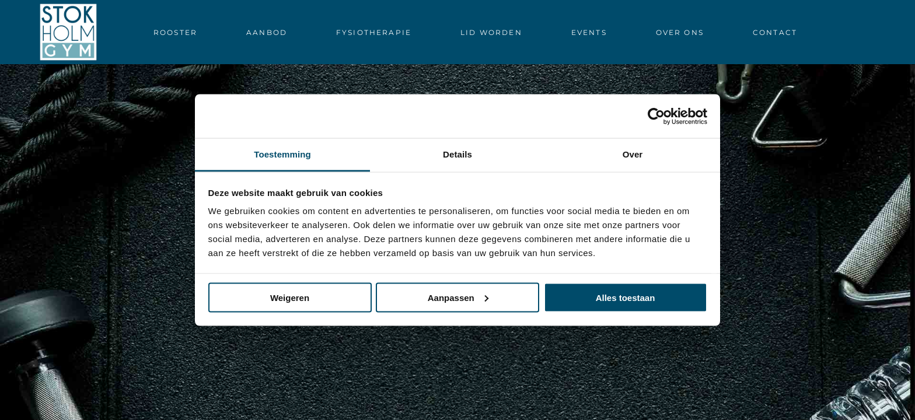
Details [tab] (457, 154)
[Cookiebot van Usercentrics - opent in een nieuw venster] (656, 116)
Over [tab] (633, 154)
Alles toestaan (625, 297)
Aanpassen (458, 297)
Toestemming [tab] (282, 154)
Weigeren (289, 297)
